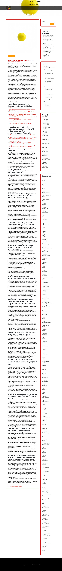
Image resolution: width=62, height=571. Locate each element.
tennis (44, 484)
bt (43, 232)
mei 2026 (45, 116)
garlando (44, 313)
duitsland (45, 264)
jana (44, 352)
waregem (45, 534)
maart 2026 (45, 119)
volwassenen (45, 528)
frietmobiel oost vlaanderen (48, 303)
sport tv (44, 464)
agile (44, 196)
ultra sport (45, 506)
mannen (44, 373)
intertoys (44, 348)
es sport (44, 274)
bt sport (44, 234)
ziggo (44, 547)
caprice (44, 239)
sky (43, 437)
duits (44, 263)
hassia (44, 331)
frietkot (44, 299)
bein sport (45, 220)
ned (43, 388)
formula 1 (45, 291)
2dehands (45, 183)
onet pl (44, 409)
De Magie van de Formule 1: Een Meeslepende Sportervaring (48, 104)
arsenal (44, 209)
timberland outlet (46, 490)
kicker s (44, 357)
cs (43, 252)
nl (43, 398)
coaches (44, 246)
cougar (44, 250)
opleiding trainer (46, 413)
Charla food (47, 77)
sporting (44, 472)
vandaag (44, 510)
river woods (45, 429)
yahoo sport (45, 545)
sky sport (45, 439)
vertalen (44, 516)
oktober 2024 (45, 142)
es (43, 272)
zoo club (44, 551)
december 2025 (46, 123)
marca (44, 374)
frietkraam (45, 301)
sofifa (44, 447)
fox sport (45, 294)
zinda (44, 550)
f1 (43, 279)
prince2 (44, 427)
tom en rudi (45, 491)
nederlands (45, 389)
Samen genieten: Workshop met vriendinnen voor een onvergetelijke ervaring (48, 50)
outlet (44, 415)
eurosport (45, 275)
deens (44, 259)
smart (44, 440)
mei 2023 (45, 164)
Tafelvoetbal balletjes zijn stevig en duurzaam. (19, 107)
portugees (45, 425)
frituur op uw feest (47, 307)
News (46, 93)
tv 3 (43, 502)
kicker (44, 356)
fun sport (45, 311)
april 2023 (45, 166)
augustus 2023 (46, 160)
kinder (44, 360)
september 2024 (46, 143)
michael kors (45, 381)
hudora (44, 344)
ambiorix (44, 204)
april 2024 (45, 150)
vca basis (45, 514)
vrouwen (44, 530)
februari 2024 (46, 152)
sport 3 (44, 456)
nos (43, 405)
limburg (44, 366)
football (44, 290)
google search (46, 325)
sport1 (44, 468)
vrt (43, 531)
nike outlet (45, 396)
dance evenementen (47, 256)
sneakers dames (46, 443)
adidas (44, 191)
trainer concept (46, 498)
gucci (44, 326)
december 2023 (46, 155)
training (44, 499)
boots (44, 227)
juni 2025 (45, 131)
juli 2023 (44, 162)
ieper (44, 345)
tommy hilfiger (46, 492)
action (44, 188)
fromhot (44, 309)
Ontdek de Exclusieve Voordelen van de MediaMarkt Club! (49, 89)
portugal (44, 424)
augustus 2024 (46, 144)
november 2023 (46, 156)
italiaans (44, 349)
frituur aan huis (46, 306)
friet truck (45, 297)
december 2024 (46, 139)
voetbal (44, 527)
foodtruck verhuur (47, 289)
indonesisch (45, 346)
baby (44, 218)
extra (44, 278)
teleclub (44, 480)
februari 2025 (45, 136)
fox (43, 293)
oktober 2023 (45, 158)
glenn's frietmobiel (47, 322)
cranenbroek (45, 251)
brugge (44, 231)
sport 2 (44, 453)
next (44, 392)
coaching (45, 247)
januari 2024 (45, 154)
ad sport (44, 189)
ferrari (44, 283)
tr (43, 495)
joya (43, 353)
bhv (43, 222)
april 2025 (45, 134)
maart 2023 (45, 167)
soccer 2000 (45, 445)
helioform (45, 334)
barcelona (45, 219)
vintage (44, 522)
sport (44, 451)
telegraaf (45, 482)
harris (44, 330)
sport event (45, 460)
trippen (44, 500)
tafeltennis (45, 479)
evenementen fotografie (48, 276)
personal (44, 416)
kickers (44, 358)
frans (44, 295)
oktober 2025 (45, 126)
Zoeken (43, 21)
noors (44, 404)
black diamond (46, 224)
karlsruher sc (45, 354)
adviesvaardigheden (47, 195)
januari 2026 (45, 122)
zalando (44, 546)
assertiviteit (45, 212)
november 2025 (46, 124)
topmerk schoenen (47, 494)
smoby (44, 441)
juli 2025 (44, 130)
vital (44, 524)
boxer (44, 228)
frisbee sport (45, 305)
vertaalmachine (46, 515)
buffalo (44, 236)
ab (43, 187)
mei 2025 (45, 132)
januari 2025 (45, 138)
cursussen (45, 254)
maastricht (45, 370)
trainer (44, 496)
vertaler (44, 518)
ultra (44, 504)
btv (43, 235)
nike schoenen (46, 397)
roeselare (45, 431)
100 (43, 177)
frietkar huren (46, 298)
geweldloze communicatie (48, 319)
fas (43, 281)
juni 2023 (45, 163)
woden (44, 542)
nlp (43, 400)
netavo (44, 390)
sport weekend (46, 467)
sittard (44, 436)
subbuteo (45, 475)
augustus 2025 (46, 128)
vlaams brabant (46, 526)
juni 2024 (45, 147)
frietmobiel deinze (46, 302)
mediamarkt (45, 377)
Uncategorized (46, 507)
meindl (44, 378)
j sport (44, 350)
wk (43, 541)
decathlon (45, 258)
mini (44, 384)
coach (44, 243)
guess (44, 327)
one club (44, 408)
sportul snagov (46, 474)
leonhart (44, 365)
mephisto (45, 380)
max (44, 376)
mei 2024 (45, 148)
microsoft (45, 382)
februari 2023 (45, 168)
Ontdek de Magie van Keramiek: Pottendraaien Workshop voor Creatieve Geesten (48, 41)
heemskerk (45, 333)
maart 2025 (45, 135)
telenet (44, 483)
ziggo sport (45, 549)
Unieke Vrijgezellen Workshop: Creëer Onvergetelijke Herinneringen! (47, 54)
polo (44, 421)
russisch (44, 432)
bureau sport (45, 238)
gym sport (45, 329)
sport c (44, 459)
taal (43, 476)
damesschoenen (46, 255)
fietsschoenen (46, 286)
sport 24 (44, 455)
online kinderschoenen (47, 411)
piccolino (45, 419)
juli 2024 (44, 146)
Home (22, 11)
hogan (44, 339)
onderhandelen (46, 407)
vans (44, 511)
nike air (44, 394)
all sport (44, 201)
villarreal (44, 520)
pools (44, 423)
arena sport (45, 208)
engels (44, 270)
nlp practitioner (46, 401)
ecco (44, 267)
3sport (44, 185)
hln (43, 337)
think (44, 487)
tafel (44, 478)
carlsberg (45, 240)
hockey (44, 338)
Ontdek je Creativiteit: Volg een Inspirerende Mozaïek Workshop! (48, 36)
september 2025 (46, 127)
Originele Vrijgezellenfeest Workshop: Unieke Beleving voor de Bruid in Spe (48, 46)
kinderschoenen (46, 361)
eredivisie (45, 271)
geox (44, 318)
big (43, 223)
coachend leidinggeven (47, 244)
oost (44, 412)
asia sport (45, 211)
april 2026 (45, 118)
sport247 (44, 470)
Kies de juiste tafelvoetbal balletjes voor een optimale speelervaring (21, 61)
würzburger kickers (47, 543)
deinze (44, 260)
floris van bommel (46, 287)
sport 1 (44, 452)
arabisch (44, 207)
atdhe (44, 215)
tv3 (43, 503)
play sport (45, 420)
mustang (45, 386)
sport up (44, 465)
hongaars (45, 341)
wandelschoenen (46, 533)
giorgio (44, 321)
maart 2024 (45, 151)
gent (44, 317)
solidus (44, 448)
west (44, 537)
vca (43, 512)
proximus (45, 428)
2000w (44, 179)
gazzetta (44, 315)
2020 (44, 181)
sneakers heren (46, 444)
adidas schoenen (46, 192)
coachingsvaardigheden (48, 248)
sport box (45, 457)
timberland (45, 488)
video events (45, 519)
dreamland (45, 262)
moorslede (45, 385)
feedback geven (46, 282)
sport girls (45, 461)
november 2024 (46, 140)
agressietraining (46, 199)
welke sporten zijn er (47, 535)
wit (43, 539)
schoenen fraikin (46, 433)
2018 (44, 180)
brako (44, 230)
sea (43, 435)
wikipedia (45, 538)
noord (44, 402)
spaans (44, 449)
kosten (44, 364)
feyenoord (45, 285)
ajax (43, 200)
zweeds (44, 553)
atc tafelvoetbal (46, 213)
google (44, 323)
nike (44, 393)
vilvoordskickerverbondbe (50, 67)
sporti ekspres (46, 471)
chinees (44, 242)
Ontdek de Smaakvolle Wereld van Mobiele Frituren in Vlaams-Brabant (49, 72)
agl (43, 197)
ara (43, 205)
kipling (44, 362)
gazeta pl (45, 314)
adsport (44, 193)
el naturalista (45, 268)
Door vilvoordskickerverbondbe (16, 486)
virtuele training (46, 523)
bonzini (44, 226)
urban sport (45, 508)
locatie (44, 369)
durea (44, 266)
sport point (45, 463)
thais (44, 486)
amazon (44, 203)
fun (43, 310)
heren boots (45, 335)
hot (43, 342)
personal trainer (46, 417)
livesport (44, 368)
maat (44, 372)
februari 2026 (45, 120)
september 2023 (46, 159)
